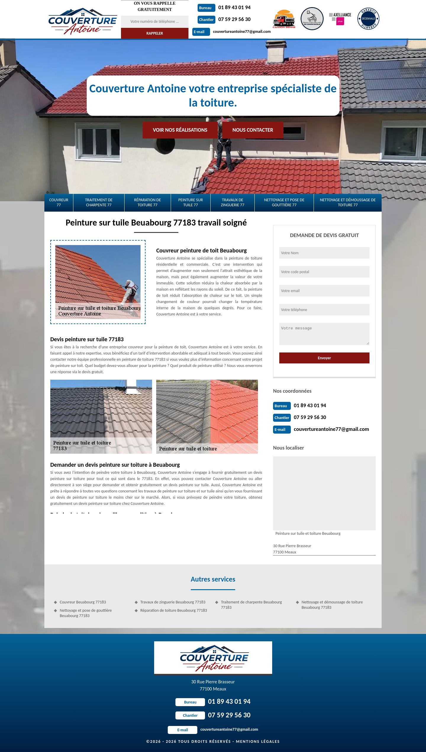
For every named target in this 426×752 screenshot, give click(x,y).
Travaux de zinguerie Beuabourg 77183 (173, 602)
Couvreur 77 (58, 202)
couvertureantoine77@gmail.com (231, 31)
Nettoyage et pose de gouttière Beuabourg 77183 (86, 613)
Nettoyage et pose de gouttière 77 (284, 202)
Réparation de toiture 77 (147, 202)
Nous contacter (253, 130)
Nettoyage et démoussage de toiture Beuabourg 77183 (332, 605)
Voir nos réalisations (180, 130)
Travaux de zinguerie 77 (232, 202)
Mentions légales (258, 741)
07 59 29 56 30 (224, 19)
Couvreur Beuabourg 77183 (83, 602)
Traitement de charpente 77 (98, 202)
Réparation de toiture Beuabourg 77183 (174, 610)
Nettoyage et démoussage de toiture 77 (347, 202)
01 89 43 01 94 (224, 7)
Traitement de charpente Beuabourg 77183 (251, 605)
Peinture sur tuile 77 (190, 202)
